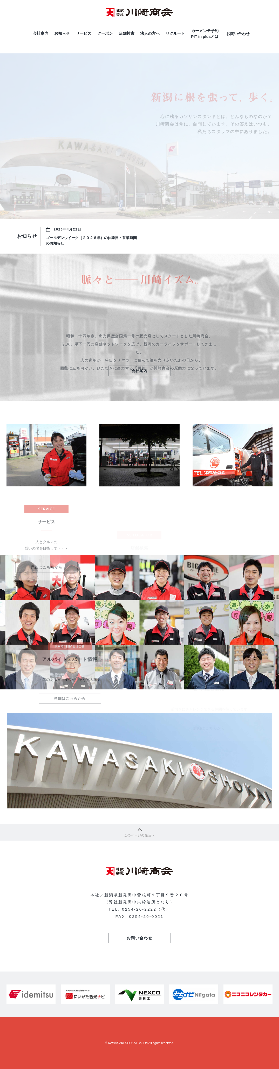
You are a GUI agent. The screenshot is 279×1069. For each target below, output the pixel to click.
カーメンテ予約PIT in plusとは (205, 34)
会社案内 (40, 33)
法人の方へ (150, 33)
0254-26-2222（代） (146, 909)
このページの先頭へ (139, 831)
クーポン (105, 33)
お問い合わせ (238, 33)
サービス (83, 33)
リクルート (175, 33)
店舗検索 (126, 33)
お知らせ (62, 33)
